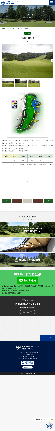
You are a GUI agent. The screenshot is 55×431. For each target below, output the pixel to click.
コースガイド (11, 28)
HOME (4, 28)
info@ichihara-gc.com (30, 358)
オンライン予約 (27, 312)
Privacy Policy (28, 367)
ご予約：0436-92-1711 (27, 354)
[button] (52, 60)
